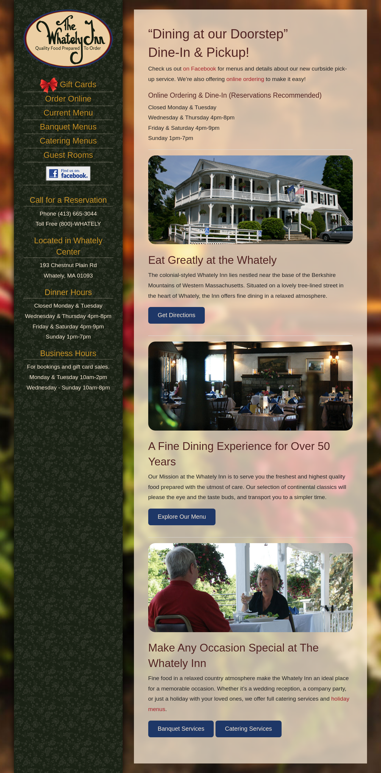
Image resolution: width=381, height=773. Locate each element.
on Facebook (199, 69)
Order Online (68, 98)
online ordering (245, 79)
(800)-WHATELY (80, 224)
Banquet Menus (68, 126)
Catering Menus (68, 140)
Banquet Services (181, 728)
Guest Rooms (68, 155)
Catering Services (248, 728)
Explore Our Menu (182, 516)
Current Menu (68, 112)
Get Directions (177, 315)
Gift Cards (78, 84)
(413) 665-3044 (77, 214)
